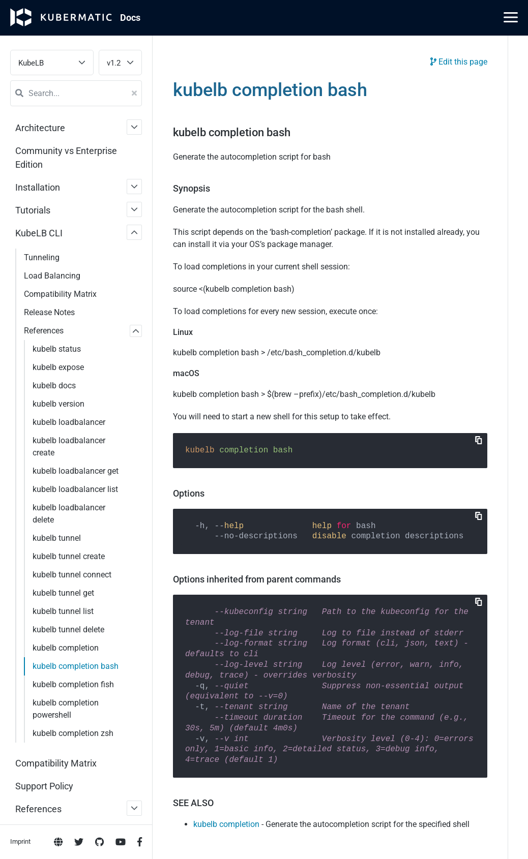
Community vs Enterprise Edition (66, 157)
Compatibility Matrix (60, 294)
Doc (130, 17)
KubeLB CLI (39, 233)
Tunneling (42, 257)
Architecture (40, 127)
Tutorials (32, 210)
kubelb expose (58, 367)
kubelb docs (54, 385)
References (44, 330)
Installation (37, 187)
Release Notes (49, 312)
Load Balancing (52, 276)
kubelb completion (226, 824)
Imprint (20, 412)
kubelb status (57, 349)
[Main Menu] (511, 17)
